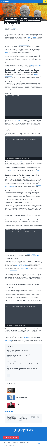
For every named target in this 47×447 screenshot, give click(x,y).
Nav (41, 1)
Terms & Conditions (25, 443)
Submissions (22, 442)
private (33, 254)
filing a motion (17, 120)
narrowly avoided (13, 269)
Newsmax (11, 170)
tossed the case (21, 161)
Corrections (15, 442)
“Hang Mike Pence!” (24, 268)
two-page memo (29, 37)
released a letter (35, 255)
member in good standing (24, 44)
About (4, 442)
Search (45, 1)
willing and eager (8, 340)
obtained (34, 37)
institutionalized (27, 337)
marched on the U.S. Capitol (21, 265)
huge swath (28, 331)
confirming (28, 177)
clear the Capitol (34, 272)
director (7, 52)
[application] (23, 105)
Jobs (28, 442)
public (28, 254)
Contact (9, 442)
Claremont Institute (30, 47)
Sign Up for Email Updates (11, 437)
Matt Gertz (13, 28)
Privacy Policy (6, 443)
